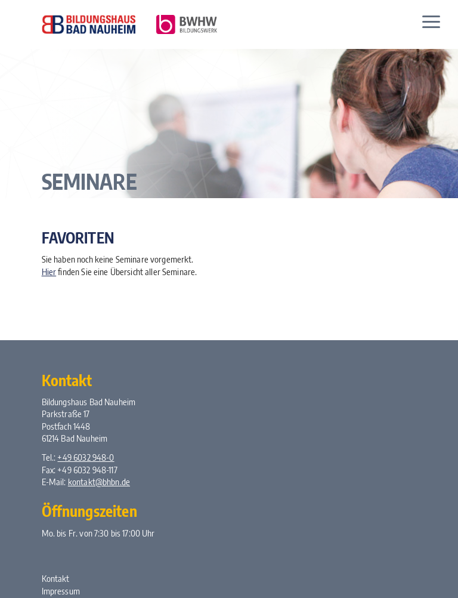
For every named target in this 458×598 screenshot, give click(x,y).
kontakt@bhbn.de (99, 481)
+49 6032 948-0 (85, 457)
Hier (49, 271)
